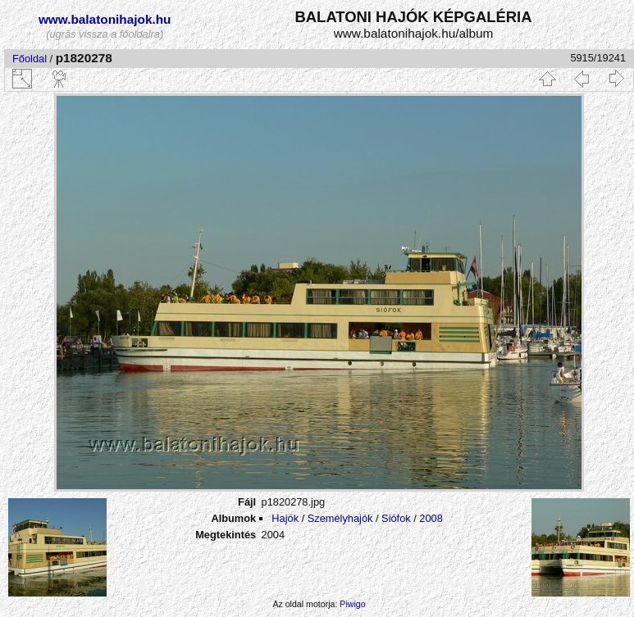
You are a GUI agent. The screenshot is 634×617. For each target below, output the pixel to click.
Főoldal (29, 58)
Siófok (396, 518)
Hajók (286, 518)
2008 (430, 518)
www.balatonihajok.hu (105, 19)
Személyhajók (340, 518)
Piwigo (352, 604)
